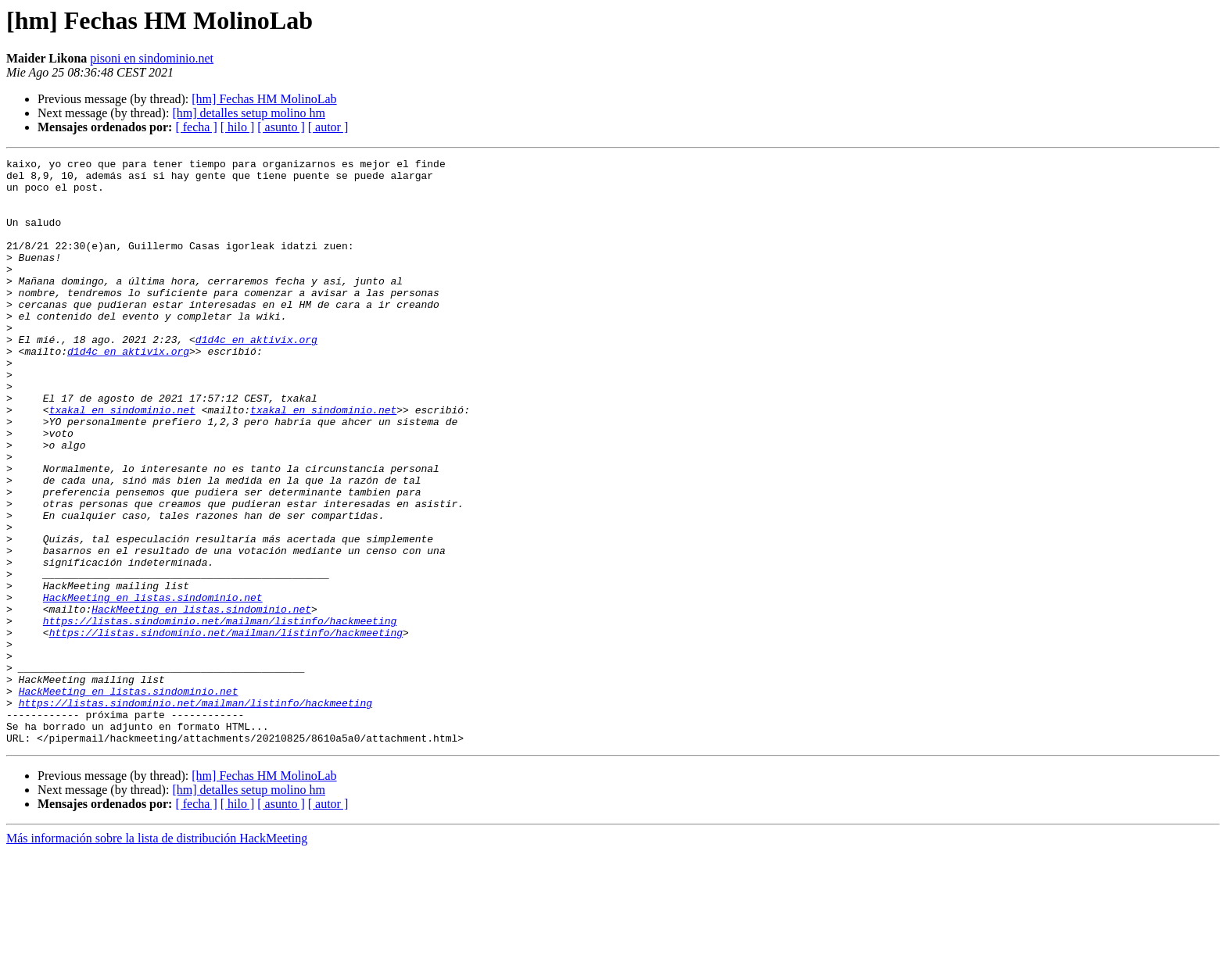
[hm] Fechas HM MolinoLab (264, 98)
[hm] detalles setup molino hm (248, 113)
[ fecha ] (196, 127)
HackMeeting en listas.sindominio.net (153, 686)
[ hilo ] (237, 127)
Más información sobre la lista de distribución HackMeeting (156, 955)
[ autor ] (328, 127)
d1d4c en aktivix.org (256, 377)
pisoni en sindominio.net (151, 58)
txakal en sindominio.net (122, 461)
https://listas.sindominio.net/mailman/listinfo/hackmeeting (219, 714)
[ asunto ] (280, 127)
